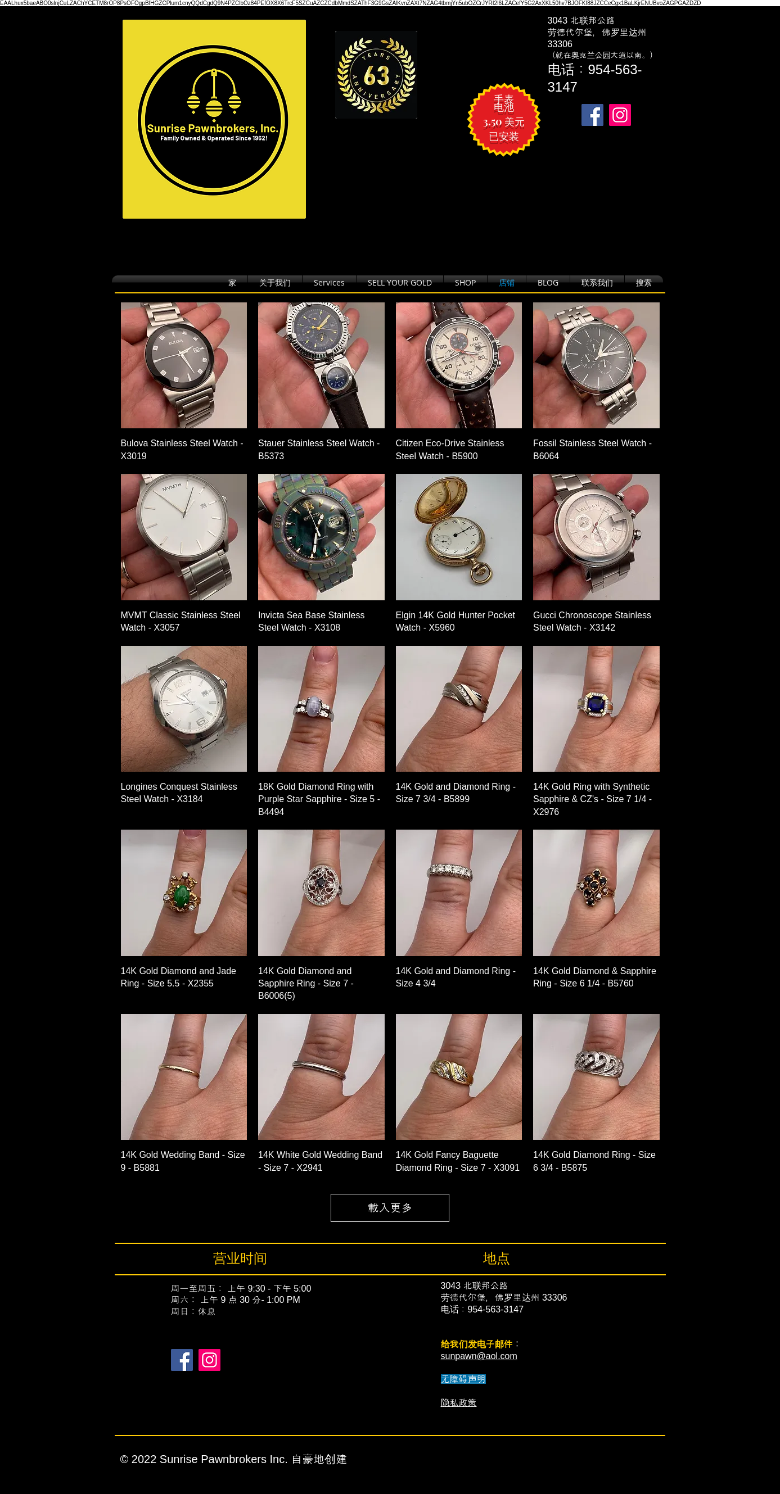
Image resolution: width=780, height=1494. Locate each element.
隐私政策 (459, 1402)
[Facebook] (182, 1360)
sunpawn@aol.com (479, 1356)
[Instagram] (209, 1360)
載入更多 (390, 1208)
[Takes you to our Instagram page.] (620, 115)
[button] (465, 282)
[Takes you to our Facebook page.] (592, 115)
